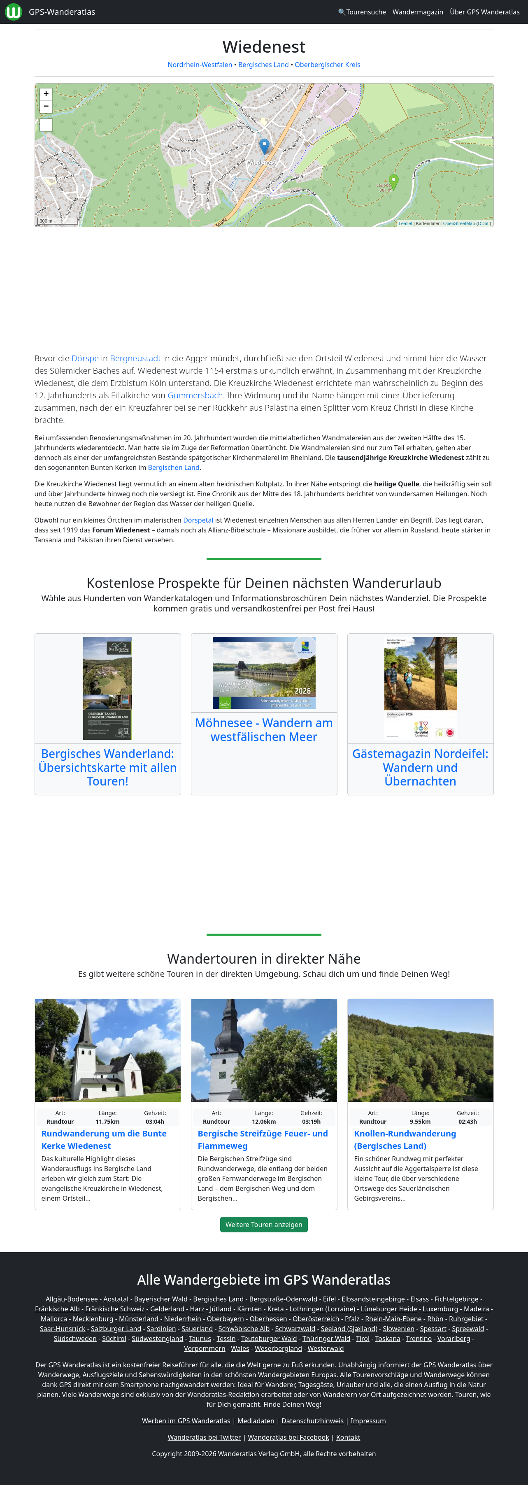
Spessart (433, 1328)
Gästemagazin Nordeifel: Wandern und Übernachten (420, 767)
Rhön (435, 1318)
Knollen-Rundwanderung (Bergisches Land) (405, 1139)
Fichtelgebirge (457, 1299)
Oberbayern (225, 1318)
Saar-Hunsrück (63, 1328)
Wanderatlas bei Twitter (204, 1437)
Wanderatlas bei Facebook (288, 1437)
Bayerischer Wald (161, 1299)
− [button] (46, 107)
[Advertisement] (264, 291)
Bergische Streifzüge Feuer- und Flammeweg (263, 1139)
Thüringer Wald (326, 1338)
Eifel (329, 1299)
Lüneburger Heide (389, 1308)
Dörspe (85, 358)
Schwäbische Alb (244, 1328)
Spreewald (468, 1328)
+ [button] (46, 94)
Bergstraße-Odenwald (283, 1299)
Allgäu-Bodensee (72, 1299)
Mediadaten (255, 1420)
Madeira (476, 1308)
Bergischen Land (174, 467)
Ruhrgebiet (466, 1318)
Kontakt (348, 1437)
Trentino (419, 1338)
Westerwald (326, 1348)
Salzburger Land (116, 1328)
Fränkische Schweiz (114, 1308)
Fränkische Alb (57, 1308)
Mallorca (54, 1318)
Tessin (225, 1338)
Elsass (419, 1299)
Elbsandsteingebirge (373, 1299)
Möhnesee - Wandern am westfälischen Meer (264, 729)
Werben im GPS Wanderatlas (186, 1420)
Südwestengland (157, 1338)
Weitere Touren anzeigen (264, 1224)
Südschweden (75, 1338)
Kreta (275, 1308)
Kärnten (249, 1308)
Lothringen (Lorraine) (322, 1308)
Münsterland (138, 1318)
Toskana (388, 1338)
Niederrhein (182, 1318)
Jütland (221, 1308)
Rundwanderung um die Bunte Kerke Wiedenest (104, 1139)
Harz (197, 1308)
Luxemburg (440, 1308)
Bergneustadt (135, 358)
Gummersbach (195, 395)
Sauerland (197, 1328)
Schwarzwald (295, 1328)
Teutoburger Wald (269, 1338)
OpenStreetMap (459, 223)
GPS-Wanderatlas (62, 11)
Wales (240, 1348)
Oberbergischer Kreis (327, 64)
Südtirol (114, 1338)
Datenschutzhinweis (312, 1420)
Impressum (368, 1420)
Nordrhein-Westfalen (199, 64)
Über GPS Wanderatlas (485, 11)
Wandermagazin (418, 11)
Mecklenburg (93, 1318)
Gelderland (167, 1308)
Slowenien (398, 1328)
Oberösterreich (316, 1318)
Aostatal (115, 1299)
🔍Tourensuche (362, 11)
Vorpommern (205, 1348)
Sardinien (161, 1328)
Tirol (363, 1338)
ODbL (484, 223)
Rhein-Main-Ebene (393, 1318)
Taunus (200, 1338)
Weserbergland (278, 1348)
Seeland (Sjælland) (349, 1328)
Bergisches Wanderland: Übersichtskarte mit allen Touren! (107, 767)
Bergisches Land (263, 64)
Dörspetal (198, 520)
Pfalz (352, 1318)
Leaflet (405, 223)
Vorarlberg (453, 1338)
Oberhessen (268, 1318)
